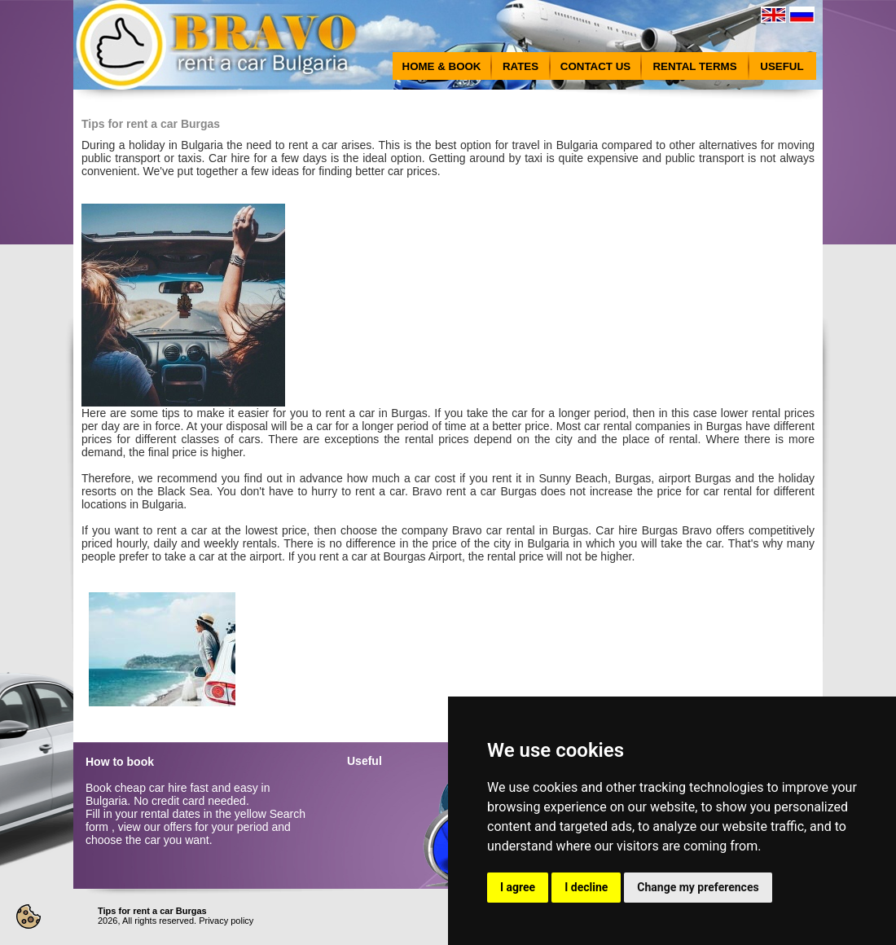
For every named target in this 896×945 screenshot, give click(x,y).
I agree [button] (517, 887)
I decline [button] (586, 887)
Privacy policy (226, 920)
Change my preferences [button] (697, 887)
